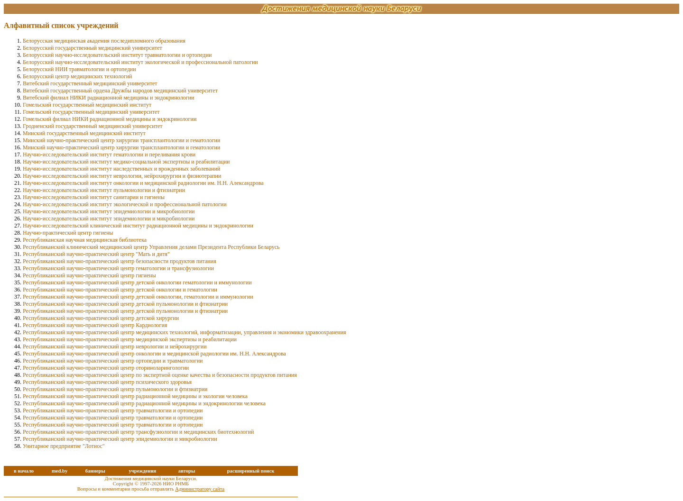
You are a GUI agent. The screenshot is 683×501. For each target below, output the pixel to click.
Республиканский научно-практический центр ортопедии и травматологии (113, 360)
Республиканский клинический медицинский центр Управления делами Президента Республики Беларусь (151, 247)
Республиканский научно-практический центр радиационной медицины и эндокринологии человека (144, 403)
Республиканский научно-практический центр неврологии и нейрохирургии (115, 346)
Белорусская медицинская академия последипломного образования (104, 40)
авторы (186, 471)
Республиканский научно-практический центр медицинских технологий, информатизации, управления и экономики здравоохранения (184, 332)
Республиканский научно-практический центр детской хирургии (101, 318)
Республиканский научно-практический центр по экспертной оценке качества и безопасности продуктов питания (160, 375)
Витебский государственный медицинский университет (90, 83)
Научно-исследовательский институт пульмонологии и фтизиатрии (104, 190)
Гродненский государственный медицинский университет (93, 126)
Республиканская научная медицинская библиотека (85, 240)
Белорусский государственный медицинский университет (92, 48)
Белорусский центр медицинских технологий (77, 76)
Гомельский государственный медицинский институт (87, 104)
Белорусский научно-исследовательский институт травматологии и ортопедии (117, 55)
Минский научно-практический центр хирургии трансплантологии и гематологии (121, 140)
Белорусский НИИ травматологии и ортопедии (79, 69)
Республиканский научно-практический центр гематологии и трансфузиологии (118, 268)
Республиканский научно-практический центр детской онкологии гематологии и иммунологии (137, 282)
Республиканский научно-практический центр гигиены (89, 275)
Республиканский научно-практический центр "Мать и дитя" (96, 254)
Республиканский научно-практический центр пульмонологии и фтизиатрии (115, 389)
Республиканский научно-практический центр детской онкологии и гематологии (120, 289)
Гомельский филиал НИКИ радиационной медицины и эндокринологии (109, 119)
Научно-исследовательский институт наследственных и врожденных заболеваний (121, 168)
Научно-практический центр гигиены (68, 232)
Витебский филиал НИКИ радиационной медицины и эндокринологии (108, 97)
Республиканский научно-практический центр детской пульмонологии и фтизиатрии (125, 304)
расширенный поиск (251, 471)
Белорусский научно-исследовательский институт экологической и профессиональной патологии (140, 62)
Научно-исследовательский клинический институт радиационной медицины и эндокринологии (138, 225)
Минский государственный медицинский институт (84, 133)
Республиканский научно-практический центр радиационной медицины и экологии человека (135, 396)
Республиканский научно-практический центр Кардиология (95, 325)
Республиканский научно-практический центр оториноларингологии (106, 367)
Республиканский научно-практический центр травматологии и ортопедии (113, 410)
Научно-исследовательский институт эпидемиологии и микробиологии (108, 218)
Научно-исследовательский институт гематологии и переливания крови (109, 154)
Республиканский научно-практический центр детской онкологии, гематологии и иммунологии (138, 296)
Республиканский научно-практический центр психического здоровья (107, 382)
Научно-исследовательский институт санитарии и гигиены (94, 197)
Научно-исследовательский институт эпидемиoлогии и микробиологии (108, 211)
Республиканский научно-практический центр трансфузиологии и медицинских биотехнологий (138, 431)
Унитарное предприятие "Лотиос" (64, 446)
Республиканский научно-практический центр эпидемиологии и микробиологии (120, 439)
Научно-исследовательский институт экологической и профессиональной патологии (125, 204)
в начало (24, 471)
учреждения (142, 471)
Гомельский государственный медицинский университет (91, 112)
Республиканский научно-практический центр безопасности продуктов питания (119, 261)
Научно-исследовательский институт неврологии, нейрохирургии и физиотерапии (122, 176)
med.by (59, 471)
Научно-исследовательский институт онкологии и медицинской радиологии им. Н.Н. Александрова (143, 183)
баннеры (95, 471)
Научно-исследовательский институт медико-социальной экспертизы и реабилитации (126, 161)
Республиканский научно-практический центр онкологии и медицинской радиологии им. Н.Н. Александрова (154, 353)
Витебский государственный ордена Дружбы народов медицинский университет (120, 90)
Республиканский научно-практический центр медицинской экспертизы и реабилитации (130, 339)
